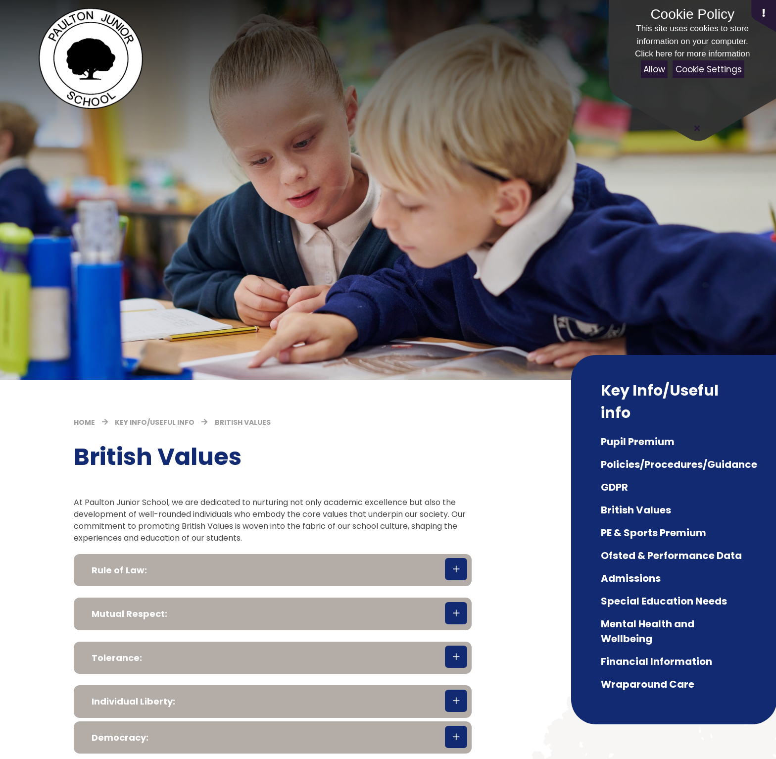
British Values (243, 422)
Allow (654, 69)
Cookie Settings (709, 69)
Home (84, 422)
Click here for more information (692, 53)
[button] (273, 570)
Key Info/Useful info (154, 422)
